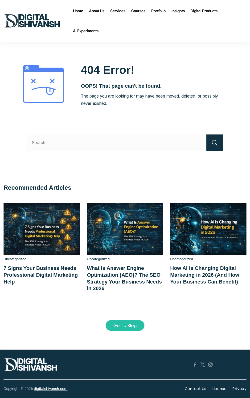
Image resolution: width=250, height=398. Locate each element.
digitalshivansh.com (51, 388)
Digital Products (204, 10)
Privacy (239, 388)
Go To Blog (125, 325)
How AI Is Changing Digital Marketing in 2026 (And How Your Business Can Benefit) (204, 274)
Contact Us (195, 388)
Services (117, 10)
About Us (96, 10)
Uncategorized (15, 259)
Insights (178, 10)
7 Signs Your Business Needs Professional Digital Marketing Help (41, 274)
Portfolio (158, 10)
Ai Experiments (85, 30)
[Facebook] (195, 365)
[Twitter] (203, 365)
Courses (138, 10)
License (219, 388)
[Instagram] (210, 365)
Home (78, 10)
